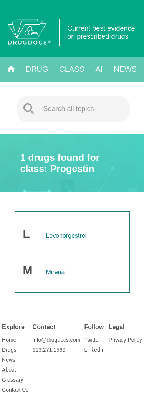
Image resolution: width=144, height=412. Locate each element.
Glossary (12, 380)
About (9, 370)
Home (9, 340)
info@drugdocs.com (57, 340)
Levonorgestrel (66, 235)
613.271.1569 (49, 350)
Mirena (55, 272)
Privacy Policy (125, 340)
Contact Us (15, 390)
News (125, 69)
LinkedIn (94, 350)
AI (99, 69)
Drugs (9, 350)
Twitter (92, 340)
